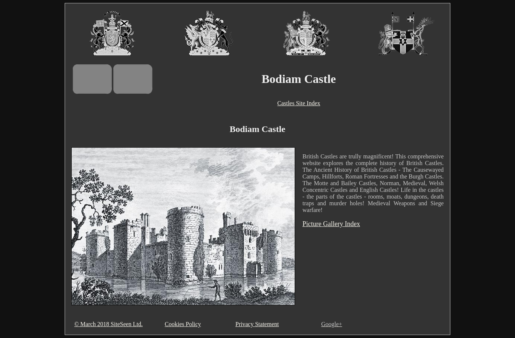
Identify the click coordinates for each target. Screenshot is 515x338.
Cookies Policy (183, 324)
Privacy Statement (257, 324)
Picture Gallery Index (331, 224)
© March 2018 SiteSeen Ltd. (108, 324)
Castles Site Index (298, 103)
